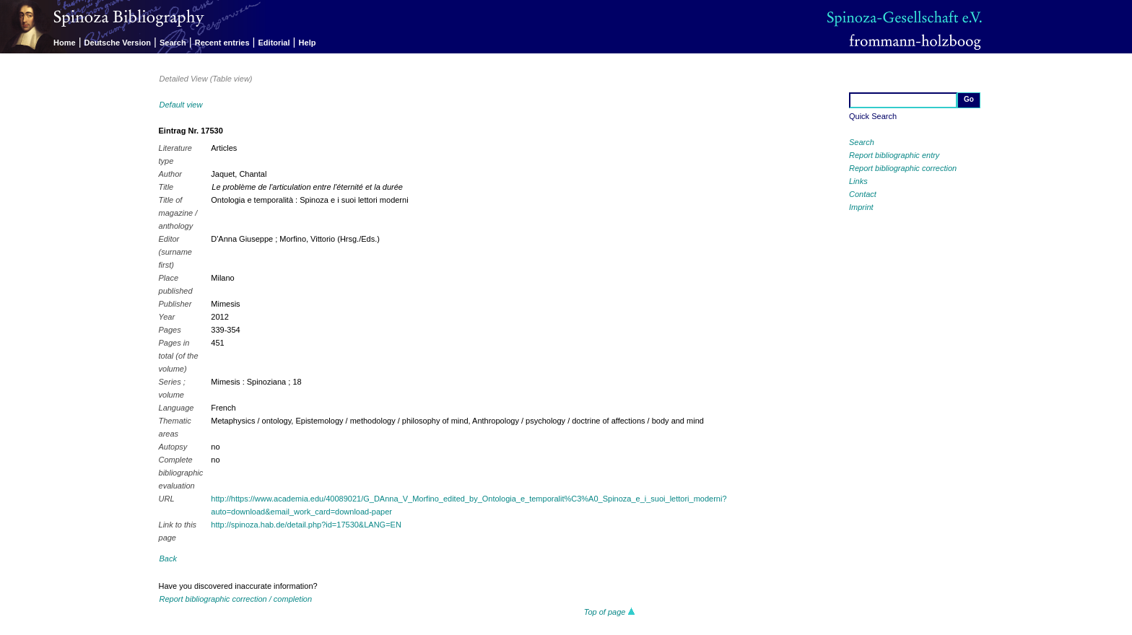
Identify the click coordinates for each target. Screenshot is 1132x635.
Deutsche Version (117, 42)
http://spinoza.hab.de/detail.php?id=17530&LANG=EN (306, 524)
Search (173, 42)
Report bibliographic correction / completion (236, 599)
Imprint (861, 207)
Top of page (609, 612)
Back (168, 558)
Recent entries (222, 42)
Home (64, 42)
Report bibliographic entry (894, 155)
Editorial (274, 42)
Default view (181, 104)
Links (858, 181)
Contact (862, 194)
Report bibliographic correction (903, 168)
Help (307, 42)
